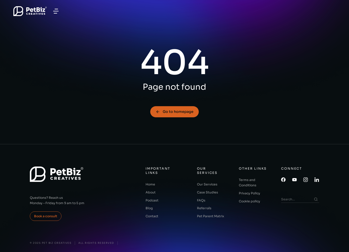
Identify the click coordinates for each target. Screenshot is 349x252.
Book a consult (45, 216)
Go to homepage (174, 111)
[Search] (315, 199)
